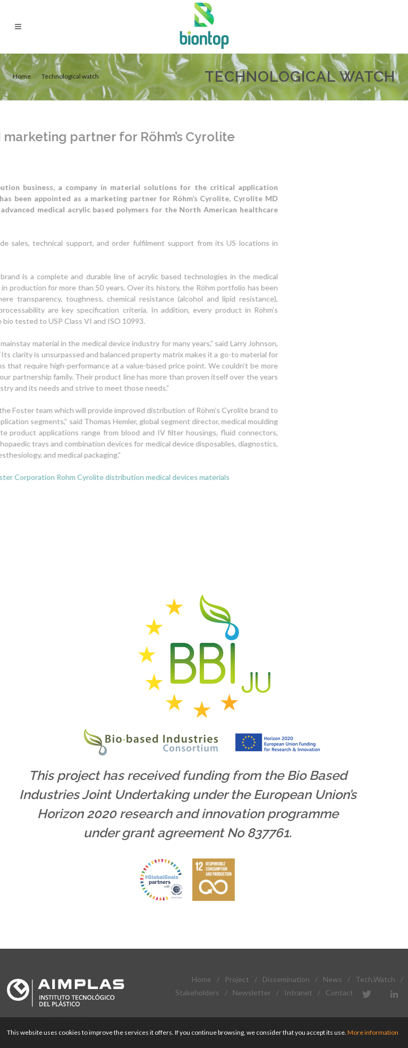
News (332, 979)
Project (237, 979)
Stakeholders (197, 992)
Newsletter (252, 992)
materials (138, 477)
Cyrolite (14, 477)
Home (22, 76)
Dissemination (286, 979)
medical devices (95, 477)
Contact (339, 992)
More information (372, 1032)
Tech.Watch (375, 979)
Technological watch (70, 76)
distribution (48, 477)
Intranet (298, 992)
